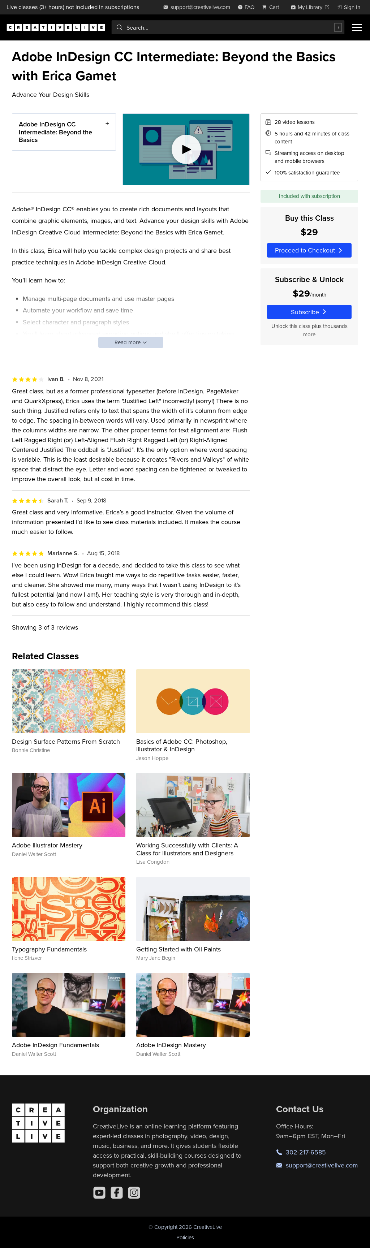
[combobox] (228, 27)
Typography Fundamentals (49, 949)
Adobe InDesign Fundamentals (55, 1044)
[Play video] (186, 149)
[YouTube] (99, 1192)
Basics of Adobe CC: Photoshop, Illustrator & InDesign (181, 745)
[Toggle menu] (356, 27)
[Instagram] (134, 1192)
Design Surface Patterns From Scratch (66, 741)
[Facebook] (116, 1192)
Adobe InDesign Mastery (171, 1044)
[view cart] (272, 7)
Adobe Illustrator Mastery (47, 845)
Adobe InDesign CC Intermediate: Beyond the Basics (55, 132)
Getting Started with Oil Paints (178, 949)
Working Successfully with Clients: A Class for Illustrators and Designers (187, 849)
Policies (185, 1237)
